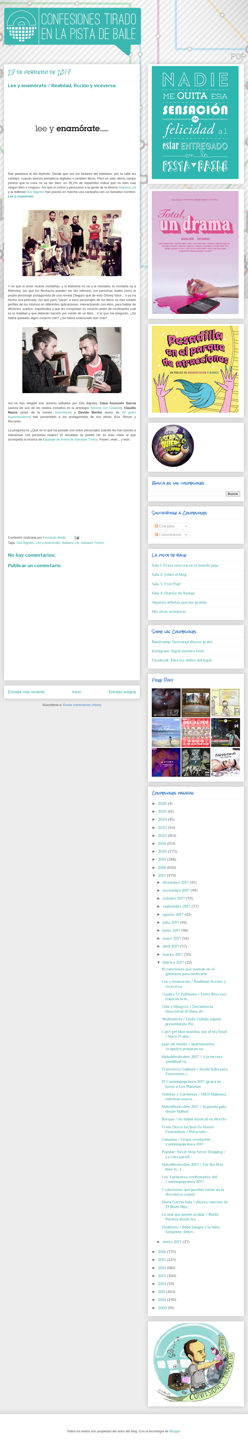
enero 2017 (173, 1242)
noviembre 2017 (177, 890)
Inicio (76, 692)
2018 (162, 867)
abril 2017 (171, 946)
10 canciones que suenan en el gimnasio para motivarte (188, 971)
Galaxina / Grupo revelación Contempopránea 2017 (186, 1141)
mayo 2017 (172, 938)
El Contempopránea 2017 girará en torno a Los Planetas (191, 1084)
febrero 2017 (174, 962)
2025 (163, 811)
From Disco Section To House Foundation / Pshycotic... (188, 1129)
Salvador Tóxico (92, 543)
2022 (163, 835)
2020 (163, 851)
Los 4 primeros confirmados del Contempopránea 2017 (189, 1179)
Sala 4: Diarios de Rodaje (173, 593)
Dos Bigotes (35, 192)
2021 (162, 843)
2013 (162, 1276)
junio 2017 (172, 930)
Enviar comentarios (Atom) (82, 705)
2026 (163, 803)
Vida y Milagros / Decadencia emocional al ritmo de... (187, 1009)
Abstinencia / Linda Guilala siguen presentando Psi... (191, 1021)
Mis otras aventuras (169, 611)
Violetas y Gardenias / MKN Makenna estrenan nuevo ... (194, 1096)
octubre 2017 (174, 898)
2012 (162, 1284)
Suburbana (62, 412)
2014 (162, 1268)
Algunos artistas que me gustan (179, 602)
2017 (162, 875)
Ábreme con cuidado (105, 408)
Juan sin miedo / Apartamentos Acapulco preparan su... (188, 1046)
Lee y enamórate (20, 196)
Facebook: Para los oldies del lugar (182, 660)
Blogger (174, 1431)
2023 (163, 827)
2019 (162, 859)
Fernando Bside (54, 537)
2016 (162, 1252)
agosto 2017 (174, 914)
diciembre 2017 (176, 882)
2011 (162, 1292)
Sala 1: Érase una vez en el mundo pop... (186, 565)
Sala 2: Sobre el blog (169, 574)
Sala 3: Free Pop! (166, 584)
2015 (162, 1259)
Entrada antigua (122, 692)
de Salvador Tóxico (70, 439)
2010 (162, 1299)
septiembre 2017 (177, 906)
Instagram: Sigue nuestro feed (178, 651)
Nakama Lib (127, 187)
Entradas (165, 526)
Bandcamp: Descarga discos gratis (182, 642)
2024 (163, 819)
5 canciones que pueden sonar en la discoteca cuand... (193, 1192)
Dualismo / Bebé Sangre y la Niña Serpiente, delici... (190, 1229)
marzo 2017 (173, 954)
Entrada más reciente (26, 692)
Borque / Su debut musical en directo (194, 1119)
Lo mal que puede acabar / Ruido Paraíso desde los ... (190, 1216)
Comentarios (168, 534)
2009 (163, 1308)
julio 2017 (171, 922)
